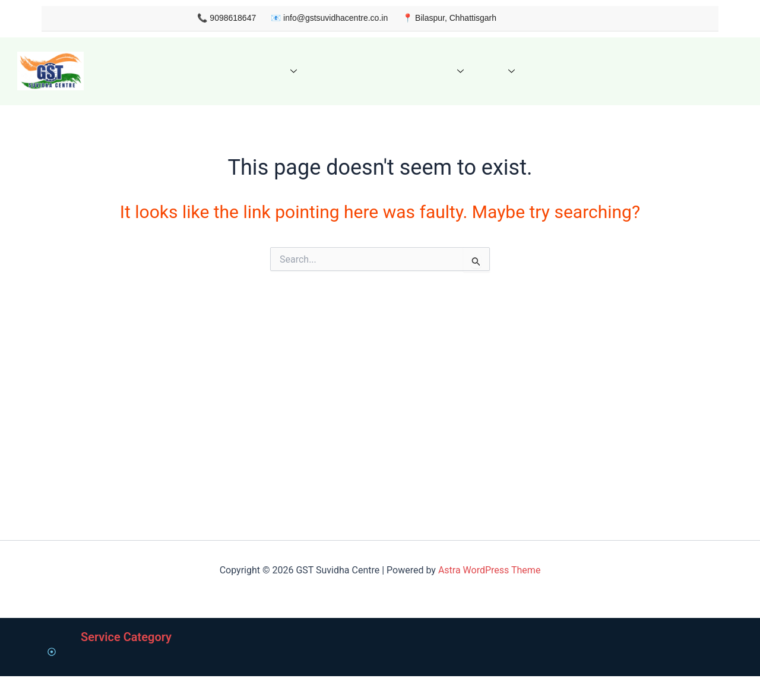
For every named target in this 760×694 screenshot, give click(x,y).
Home (137, 71)
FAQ (482, 71)
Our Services (256, 71)
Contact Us (541, 71)
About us (187, 71)
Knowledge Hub (409, 71)
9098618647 (214, 18)
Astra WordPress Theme (489, 348)
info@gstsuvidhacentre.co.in (316, 18)
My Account (607, 71)
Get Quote (331, 71)
